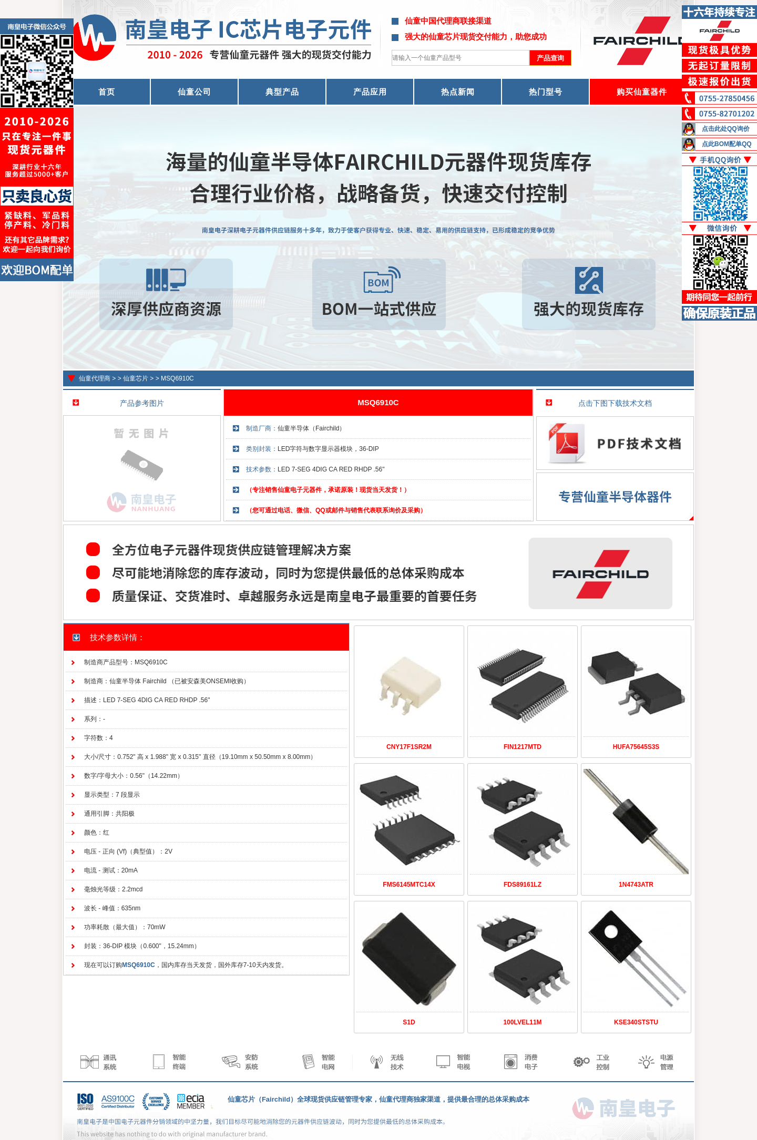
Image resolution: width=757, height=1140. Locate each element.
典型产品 (282, 91)
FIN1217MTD (522, 747)
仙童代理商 (94, 378)
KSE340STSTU (636, 1022)
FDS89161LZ (522, 884)
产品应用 (370, 91)
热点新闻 (458, 91)
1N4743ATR (636, 884)
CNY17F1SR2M (409, 747)
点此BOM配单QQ (727, 144)
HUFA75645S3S (636, 747)
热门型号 (545, 91)
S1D (409, 1022)
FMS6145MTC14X (409, 884)
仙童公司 (194, 91)
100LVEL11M (522, 1022)
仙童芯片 (135, 378)
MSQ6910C (177, 378)
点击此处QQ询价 (726, 128)
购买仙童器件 (642, 91)
